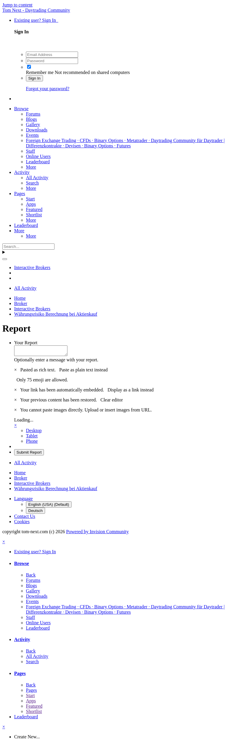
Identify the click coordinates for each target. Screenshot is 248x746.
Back (31, 576)
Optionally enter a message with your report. (56, 361)
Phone (32, 442)
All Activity (37, 177)
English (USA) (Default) (48, 506)
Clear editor (111, 401)
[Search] (28, 246)
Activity (21, 172)
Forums (33, 113)
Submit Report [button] (29, 454)
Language (23, 500)
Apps (31, 204)
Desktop (34, 432)
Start (30, 198)
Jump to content (17, 4)
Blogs (31, 119)
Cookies (21, 523)
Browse (21, 108)
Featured (34, 209)
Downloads (36, 129)
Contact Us (24, 518)
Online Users (38, 156)
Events (32, 135)
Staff (30, 151)
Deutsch (35, 512)
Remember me (40, 72)
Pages (19, 193)
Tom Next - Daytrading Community (36, 10)
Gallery (33, 124)
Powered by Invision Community (97, 533)
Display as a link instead (130, 391)
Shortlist (34, 214)
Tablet (32, 437)
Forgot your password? (47, 88)
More (31, 166)
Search (32, 182)
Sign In (34, 78)
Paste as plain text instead (83, 371)
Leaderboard (38, 161)
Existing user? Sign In (36, 20)
